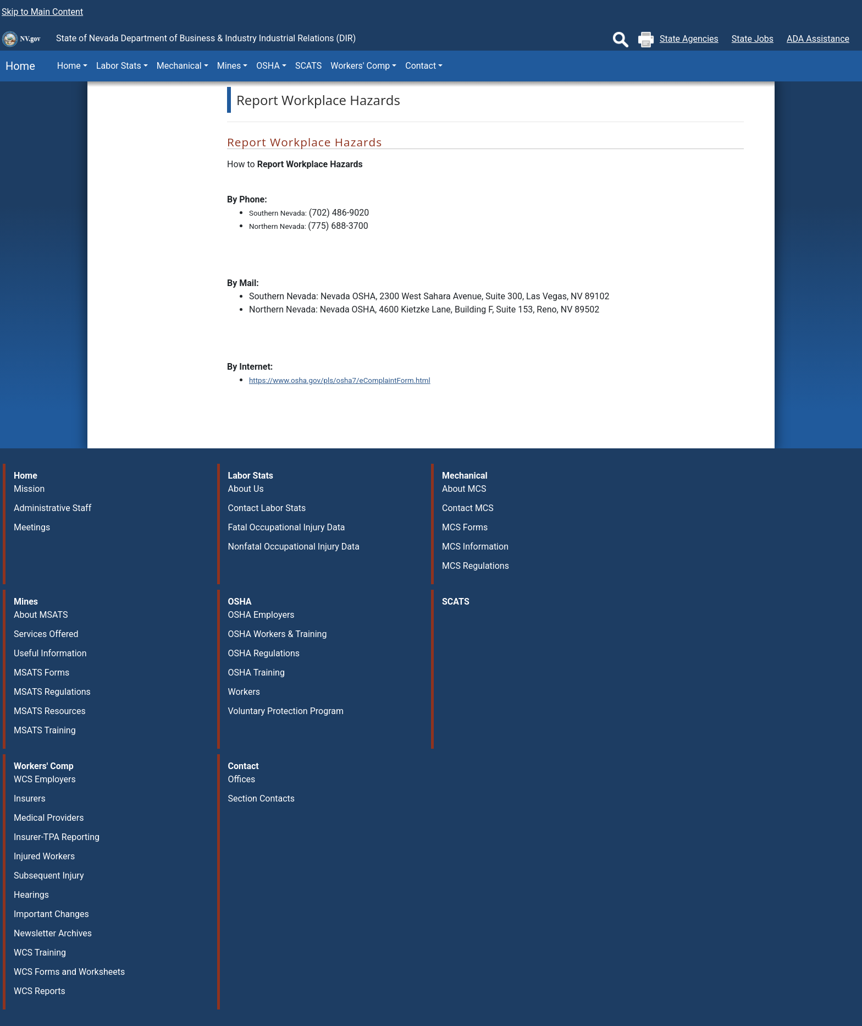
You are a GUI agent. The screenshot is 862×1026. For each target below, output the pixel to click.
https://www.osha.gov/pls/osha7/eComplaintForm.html (339, 380)
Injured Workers (44, 856)
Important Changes (51, 914)
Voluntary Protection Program (286, 711)
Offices (242, 779)
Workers (244, 692)
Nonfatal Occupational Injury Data (294, 546)
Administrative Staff (52, 508)
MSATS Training (45, 730)
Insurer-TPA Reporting (57, 837)
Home (17, 66)
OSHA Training (256, 672)
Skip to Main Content (42, 12)
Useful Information (50, 653)
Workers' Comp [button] (360, 66)
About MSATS (41, 615)
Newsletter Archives (53, 933)
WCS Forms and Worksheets (69, 972)
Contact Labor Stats (267, 508)
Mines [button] (229, 66)
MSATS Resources (50, 711)
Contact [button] (420, 66)
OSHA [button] (268, 66)
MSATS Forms (41, 672)
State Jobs (752, 39)
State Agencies (689, 39)
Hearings (31, 895)
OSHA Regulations (264, 653)
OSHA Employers (261, 615)
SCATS (308, 66)
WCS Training (40, 952)
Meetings (32, 527)
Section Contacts (261, 798)
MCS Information (475, 546)
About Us (246, 489)
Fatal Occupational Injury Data (286, 527)
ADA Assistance (818, 39)
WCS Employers (45, 779)
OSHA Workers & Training (277, 634)
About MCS (464, 489)
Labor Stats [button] (118, 66)
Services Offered (46, 634)
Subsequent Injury (49, 875)
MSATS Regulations (52, 692)
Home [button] (69, 66)
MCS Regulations (475, 566)
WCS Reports (39, 991)
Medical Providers (49, 818)
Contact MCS (468, 508)
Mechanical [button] (179, 66)
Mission (29, 489)
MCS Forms (465, 527)
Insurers (30, 798)
